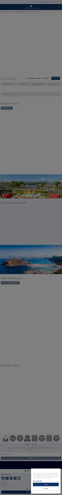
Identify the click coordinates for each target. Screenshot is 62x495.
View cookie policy (37, 481)
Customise (45, 488)
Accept (45, 484)
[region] (46, 481)
